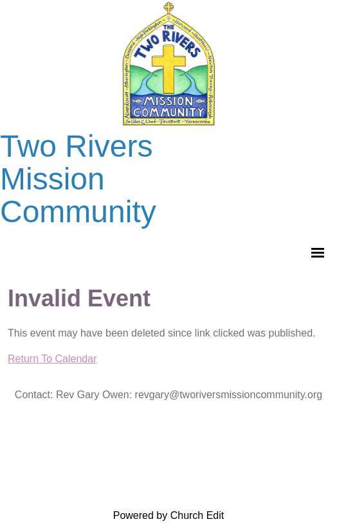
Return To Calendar (52, 358)
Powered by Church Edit (168, 515)
